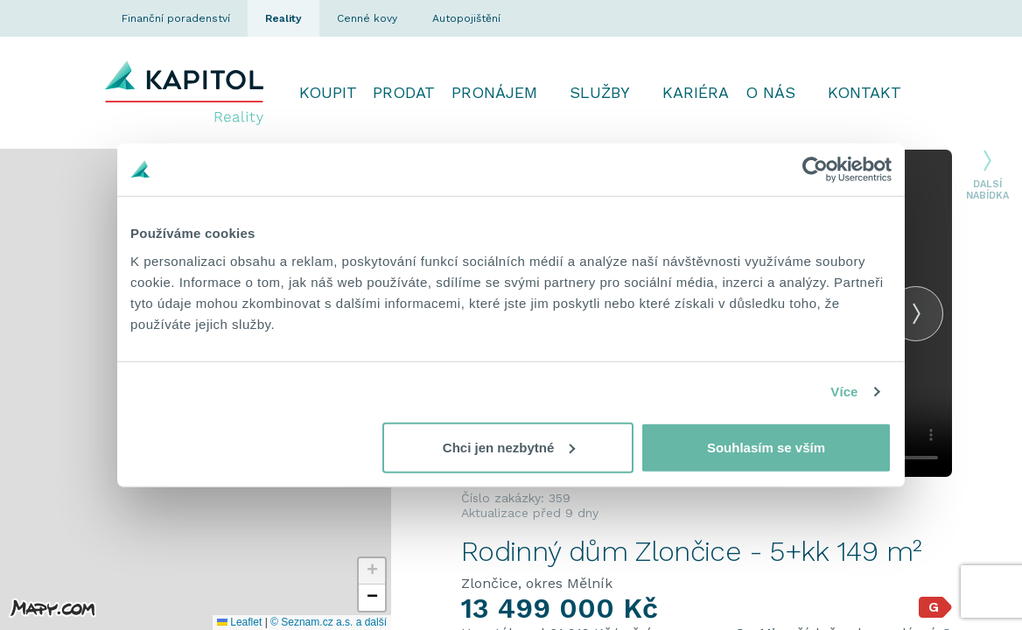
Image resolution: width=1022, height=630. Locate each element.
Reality (283, 18)
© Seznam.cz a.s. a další (328, 622)
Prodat (404, 92)
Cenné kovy (367, 18)
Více (844, 391)
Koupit (328, 92)
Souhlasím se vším (766, 446)
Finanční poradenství (176, 18)
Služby (600, 92)
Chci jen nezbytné (509, 446)
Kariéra (695, 92)
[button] (372, 571)
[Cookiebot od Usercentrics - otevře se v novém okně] (815, 170)
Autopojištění (466, 18)
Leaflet (239, 622)
